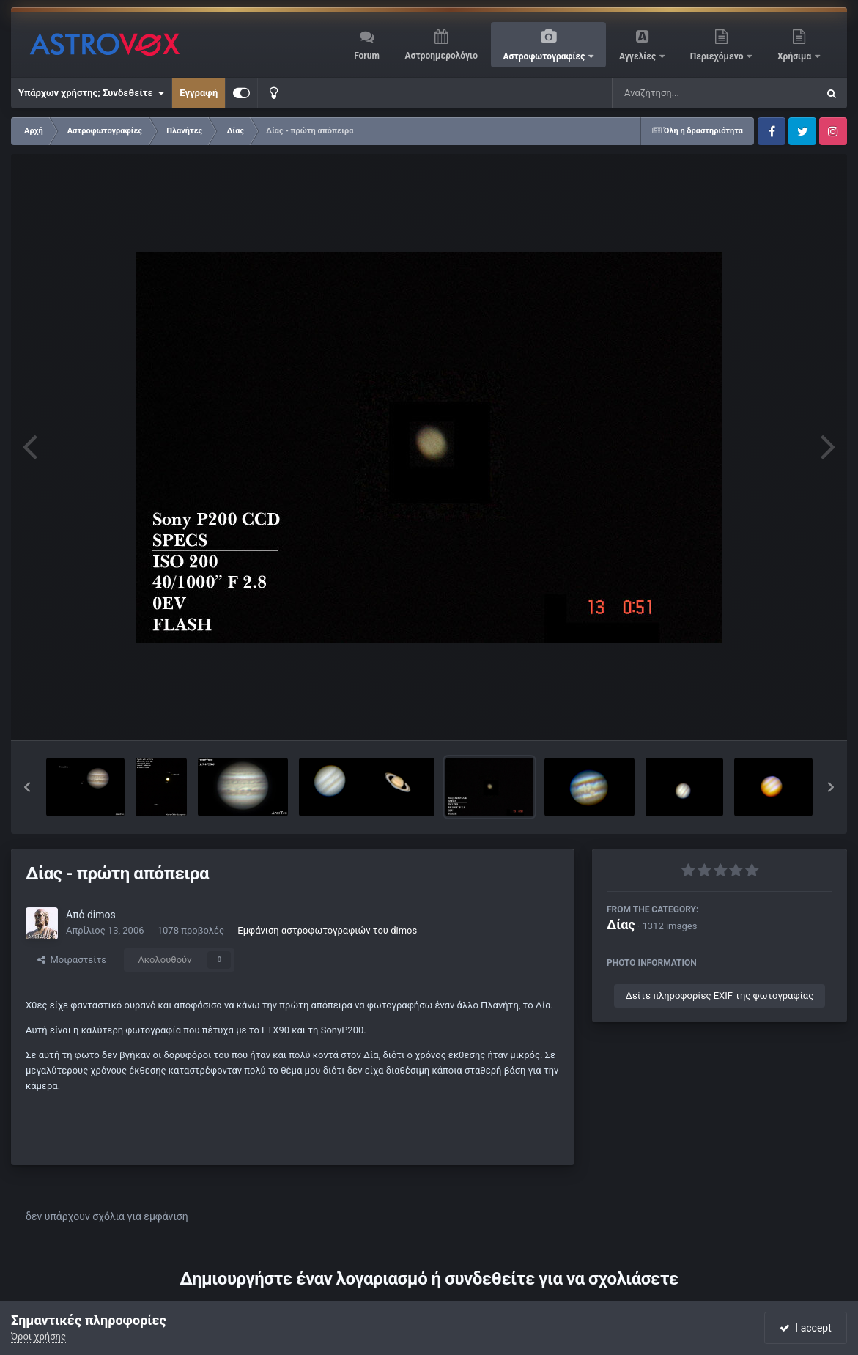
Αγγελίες (638, 56)
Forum (367, 56)
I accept (805, 1328)
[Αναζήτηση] (685, 93)
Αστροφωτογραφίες (545, 56)
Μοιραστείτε (71, 959)
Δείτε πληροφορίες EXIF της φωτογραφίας (719, 995)
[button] (27, 787)
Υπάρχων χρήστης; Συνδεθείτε (91, 93)
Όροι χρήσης (38, 1336)
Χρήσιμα (795, 56)
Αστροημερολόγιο (440, 56)
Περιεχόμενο (718, 56)
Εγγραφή (199, 92)
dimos (101, 914)
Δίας (621, 924)
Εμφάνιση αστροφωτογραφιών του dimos (327, 930)
